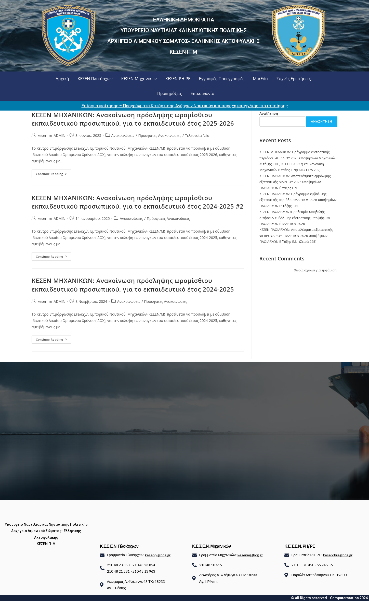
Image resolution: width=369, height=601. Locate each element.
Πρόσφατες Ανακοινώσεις (159, 135)
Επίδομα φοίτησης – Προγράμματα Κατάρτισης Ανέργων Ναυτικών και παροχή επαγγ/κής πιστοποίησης (185, 105)
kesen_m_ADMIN (51, 135)
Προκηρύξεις (169, 93)
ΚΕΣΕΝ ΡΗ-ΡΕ (177, 78)
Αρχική (62, 78)
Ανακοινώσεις (123, 135)
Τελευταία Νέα (197, 135)
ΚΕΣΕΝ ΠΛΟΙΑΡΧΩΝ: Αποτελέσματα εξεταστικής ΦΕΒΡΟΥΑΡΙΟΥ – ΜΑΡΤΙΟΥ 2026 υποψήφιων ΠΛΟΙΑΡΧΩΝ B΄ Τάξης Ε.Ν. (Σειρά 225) (296, 235)
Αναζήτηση (268, 113)
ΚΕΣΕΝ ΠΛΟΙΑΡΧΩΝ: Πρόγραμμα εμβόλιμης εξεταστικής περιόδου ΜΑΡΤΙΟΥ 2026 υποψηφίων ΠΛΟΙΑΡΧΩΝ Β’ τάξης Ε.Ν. (298, 199)
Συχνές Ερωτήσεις (293, 78)
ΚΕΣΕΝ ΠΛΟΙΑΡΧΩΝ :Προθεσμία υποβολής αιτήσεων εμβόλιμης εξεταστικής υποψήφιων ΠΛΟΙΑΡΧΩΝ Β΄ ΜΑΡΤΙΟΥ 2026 (294, 217)
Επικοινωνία (202, 93)
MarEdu (260, 78)
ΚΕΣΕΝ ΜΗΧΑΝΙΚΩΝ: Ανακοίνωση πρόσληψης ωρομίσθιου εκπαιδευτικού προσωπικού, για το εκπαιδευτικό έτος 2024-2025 (133, 284)
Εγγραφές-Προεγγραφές (221, 78)
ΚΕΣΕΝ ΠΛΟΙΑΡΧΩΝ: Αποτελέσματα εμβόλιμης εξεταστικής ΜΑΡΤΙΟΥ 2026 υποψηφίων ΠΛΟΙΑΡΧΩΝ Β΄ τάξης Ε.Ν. (295, 182)
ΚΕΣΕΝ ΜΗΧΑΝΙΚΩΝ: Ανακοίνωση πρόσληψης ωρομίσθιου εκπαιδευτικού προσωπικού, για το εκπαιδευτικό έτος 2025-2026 (133, 119)
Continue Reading (53, 173)
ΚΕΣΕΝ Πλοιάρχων (95, 78)
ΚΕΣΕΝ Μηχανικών (139, 78)
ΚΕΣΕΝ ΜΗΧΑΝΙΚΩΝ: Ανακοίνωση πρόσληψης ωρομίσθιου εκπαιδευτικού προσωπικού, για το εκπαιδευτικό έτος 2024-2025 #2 (137, 202)
